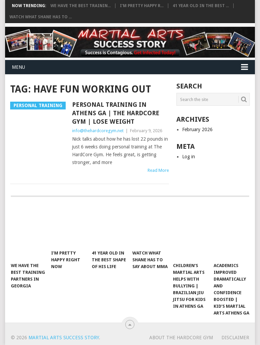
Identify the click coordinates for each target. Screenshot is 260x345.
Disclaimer (235, 337)
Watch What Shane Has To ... (40, 17)
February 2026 (197, 129)
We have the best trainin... (80, 5)
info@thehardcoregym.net (98, 130)
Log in (188, 156)
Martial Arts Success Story (63, 337)
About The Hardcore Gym (181, 337)
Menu (18, 67)
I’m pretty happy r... (142, 5)
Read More (158, 170)
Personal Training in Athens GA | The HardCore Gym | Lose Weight (115, 113)
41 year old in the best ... (201, 5)
